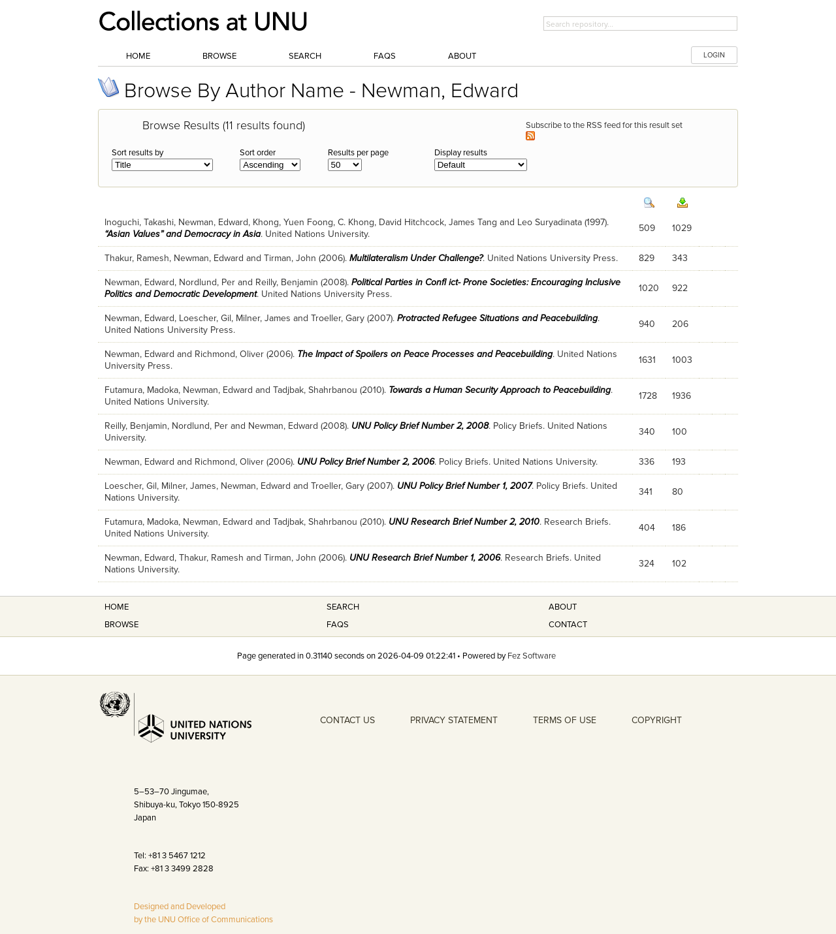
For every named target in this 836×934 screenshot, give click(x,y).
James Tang (473, 222)
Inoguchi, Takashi (139, 222)
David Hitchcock (411, 222)
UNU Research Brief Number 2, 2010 (464, 521)
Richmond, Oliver (229, 354)
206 (680, 324)
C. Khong (356, 222)
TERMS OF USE (564, 720)
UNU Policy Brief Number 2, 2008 (420, 425)
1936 (681, 395)
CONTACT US (347, 720)
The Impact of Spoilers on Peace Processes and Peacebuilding (425, 354)
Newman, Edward (213, 222)
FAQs (385, 56)
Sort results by (137, 153)
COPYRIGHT (657, 720)
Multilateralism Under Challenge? (416, 258)
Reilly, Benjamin (286, 282)
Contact (568, 624)
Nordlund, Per (207, 282)
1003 (682, 360)
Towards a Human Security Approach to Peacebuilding (500, 390)
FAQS (338, 624)
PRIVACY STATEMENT (454, 720)
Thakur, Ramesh (136, 258)
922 (680, 288)
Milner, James (263, 318)
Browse (219, 56)
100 (679, 431)
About (462, 56)
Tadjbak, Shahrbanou (315, 390)
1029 (682, 228)
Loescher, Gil (205, 318)
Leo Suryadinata (549, 222)
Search (305, 56)
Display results (460, 153)
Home (138, 56)
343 (680, 258)
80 (677, 491)
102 (679, 563)
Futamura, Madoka (141, 390)
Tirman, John (290, 258)
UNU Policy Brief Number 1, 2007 (464, 485)
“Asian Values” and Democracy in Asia (182, 234)
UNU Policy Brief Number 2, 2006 (365, 461)
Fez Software (531, 656)
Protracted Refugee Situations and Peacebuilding (497, 318)
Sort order (258, 153)
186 (679, 527)
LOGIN (714, 55)
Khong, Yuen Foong (293, 222)
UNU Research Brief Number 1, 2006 (424, 557)
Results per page (358, 153)
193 (679, 461)
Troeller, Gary (337, 318)
